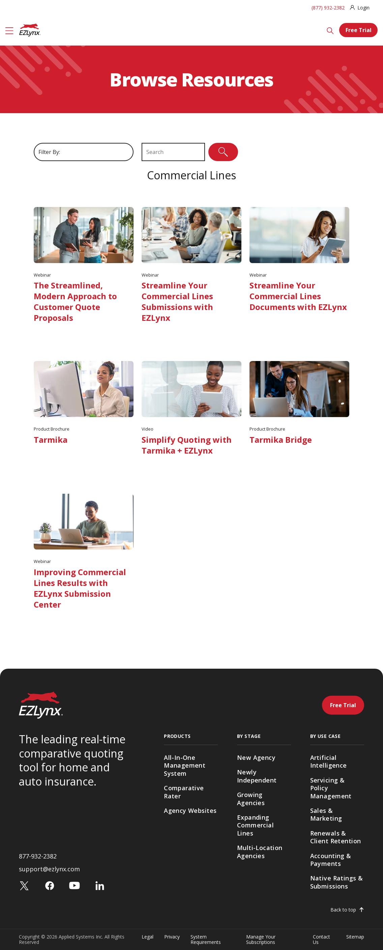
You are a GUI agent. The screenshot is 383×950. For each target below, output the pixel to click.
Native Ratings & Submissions (336, 882)
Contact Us (321, 939)
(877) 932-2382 (328, 7)
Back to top (343, 910)
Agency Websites (190, 810)
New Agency (256, 757)
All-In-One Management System (184, 765)
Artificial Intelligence (328, 761)
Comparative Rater (184, 792)
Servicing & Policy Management (331, 788)
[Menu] (9, 30)
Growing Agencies (251, 798)
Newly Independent (257, 776)
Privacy (172, 937)
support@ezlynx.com (49, 869)
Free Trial (359, 30)
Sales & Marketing (326, 814)
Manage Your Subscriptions (260, 939)
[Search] (330, 30)
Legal (147, 937)
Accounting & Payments (330, 860)
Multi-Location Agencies (260, 851)
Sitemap (355, 937)
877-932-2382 (38, 856)
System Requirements (205, 939)
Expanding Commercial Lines (255, 825)
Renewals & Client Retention (335, 837)
